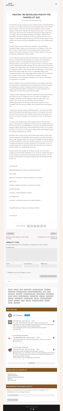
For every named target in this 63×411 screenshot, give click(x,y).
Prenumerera (12, 400)
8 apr (33, 321)
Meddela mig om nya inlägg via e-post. (19, 272)
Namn (8, 263)
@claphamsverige (29, 349)
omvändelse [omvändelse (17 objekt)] (28, 298)
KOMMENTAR (10, 247)
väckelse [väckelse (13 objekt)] (17, 303)
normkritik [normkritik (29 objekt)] (19, 298)
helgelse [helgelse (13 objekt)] (11, 294)
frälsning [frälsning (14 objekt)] (11, 291)
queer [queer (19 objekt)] (10, 300)
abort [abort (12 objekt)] (10, 289)
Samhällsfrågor (33, 20)
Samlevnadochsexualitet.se (16, 377)
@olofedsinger (26, 321)
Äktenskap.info (12, 380)
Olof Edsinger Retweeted (20, 335)
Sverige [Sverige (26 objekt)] (47, 300)
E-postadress (28, 263)
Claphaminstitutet (18, 349)
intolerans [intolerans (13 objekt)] (41, 294)
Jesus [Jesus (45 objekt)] (15, 296)
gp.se (15, 215)
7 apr (37, 349)
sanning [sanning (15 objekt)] (17, 300)
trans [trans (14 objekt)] (10, 303)
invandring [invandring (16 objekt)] (50, 294)
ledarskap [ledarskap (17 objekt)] (49, 296)
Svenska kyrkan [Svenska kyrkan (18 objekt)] (37, 300)
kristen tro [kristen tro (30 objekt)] (34, 296)
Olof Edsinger (17, 321)
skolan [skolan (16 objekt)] (28, 300)
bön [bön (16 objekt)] (21, 289)
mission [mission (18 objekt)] (10, 298)
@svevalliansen (31, 337)
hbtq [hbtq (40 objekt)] (49, 291)
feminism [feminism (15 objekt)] (47, 289)
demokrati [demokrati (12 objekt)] (27, 289)
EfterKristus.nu (12, 374)
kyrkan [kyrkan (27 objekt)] (42, 296)
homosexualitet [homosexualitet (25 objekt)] (29, 294)
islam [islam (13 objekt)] (10, 296)
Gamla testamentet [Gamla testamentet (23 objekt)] (35, 291)
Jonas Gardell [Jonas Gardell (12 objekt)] (23, 296)
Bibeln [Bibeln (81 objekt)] (16, 289)
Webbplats (44, 263)
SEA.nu (10, 378)
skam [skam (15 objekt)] (23, 300)
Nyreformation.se (13, 375)
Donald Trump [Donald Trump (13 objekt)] (38, 289)
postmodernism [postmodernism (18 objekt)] (45, 298)
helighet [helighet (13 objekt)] (19, 294)
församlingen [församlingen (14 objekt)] (21, 291)
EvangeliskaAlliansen (19, 337)
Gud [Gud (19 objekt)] (44, 291)
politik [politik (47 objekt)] (36, 298)
